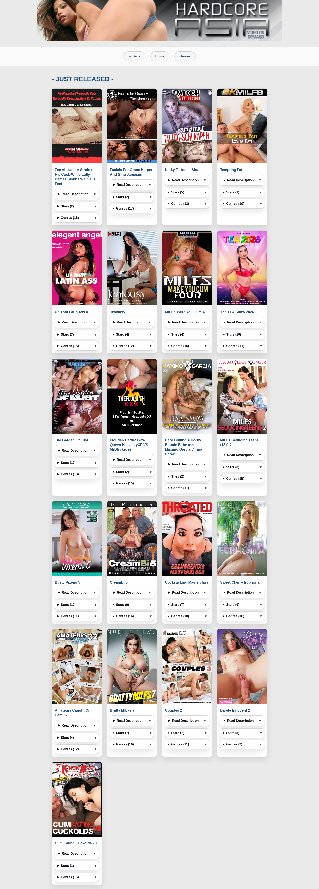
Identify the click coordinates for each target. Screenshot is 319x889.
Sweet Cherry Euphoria (240, 582)
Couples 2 (173, 710)
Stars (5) (177, 192)
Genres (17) (125, 208)
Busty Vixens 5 (67, 582)
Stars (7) (67, 334)
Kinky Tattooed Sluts (182, 170)
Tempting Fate (232, 170)
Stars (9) (122, 604)
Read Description (75, 194)
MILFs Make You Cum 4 (185, 312)
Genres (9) (234, 744)
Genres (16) (70, 218)
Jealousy (117, 312)
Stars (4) (122, 334)
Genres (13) (180, 203)
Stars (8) (232, 467)
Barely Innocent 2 (235, 710)
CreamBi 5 (119, 582)
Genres (185, 56)
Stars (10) (233, 334)
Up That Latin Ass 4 (71, 312)
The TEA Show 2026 (237, 312)
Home (159, 56)
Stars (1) (232, 192)
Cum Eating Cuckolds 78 (76, 843)
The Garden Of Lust (71, 440)
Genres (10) (235, 203)
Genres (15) (70, 346)
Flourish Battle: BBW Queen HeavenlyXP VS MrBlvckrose (129, 445)
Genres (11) (235, 346)
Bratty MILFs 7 (122, 710)
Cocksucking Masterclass (187, 582)
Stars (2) (67, 206)
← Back (134, 56)
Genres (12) (125, 346)
